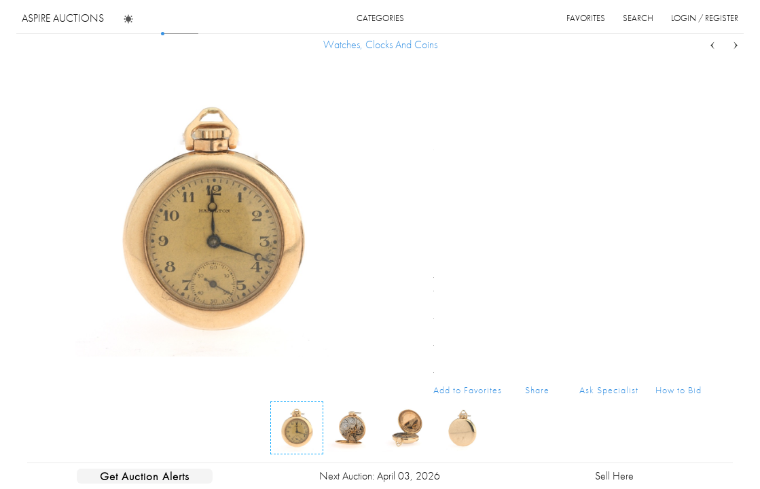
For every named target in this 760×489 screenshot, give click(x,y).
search (638, 18)
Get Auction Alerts (144, 476)
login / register (704, 18)
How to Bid (678, 390)
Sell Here (614, 476)
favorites (585, 18)
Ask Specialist (608, 390)
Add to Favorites (467, 390)
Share (537, 390)
